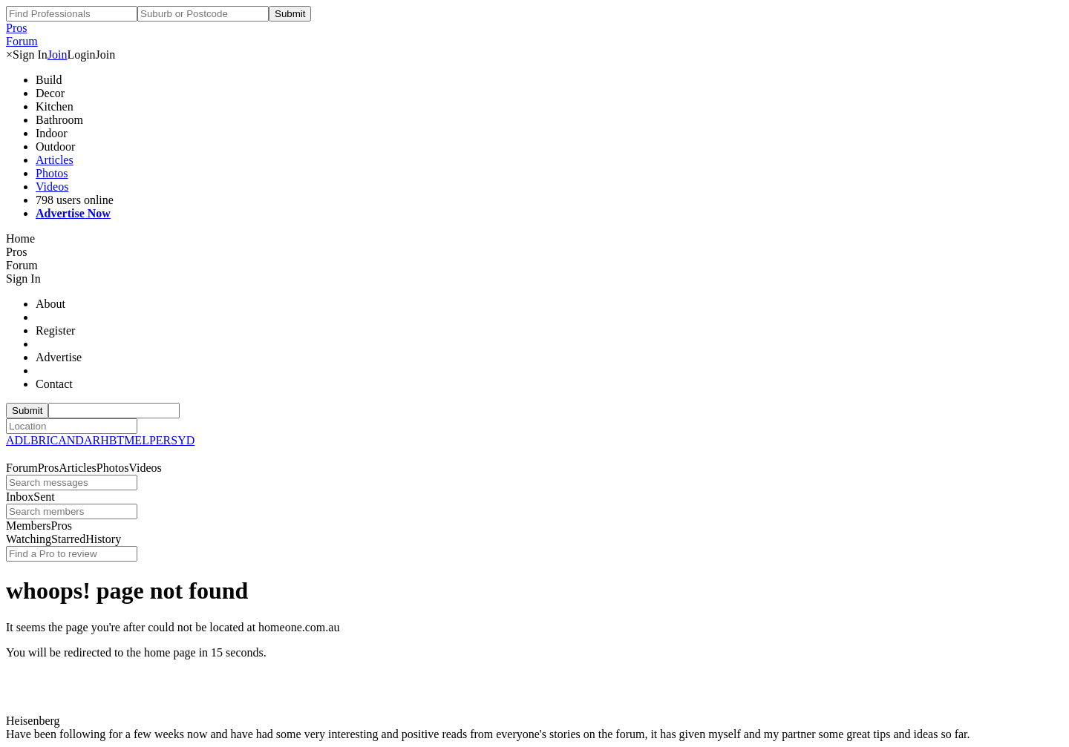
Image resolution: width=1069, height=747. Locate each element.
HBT (112, 440)
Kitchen (54, 106)
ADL (18, 440)
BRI (40, 440)
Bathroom (59, 119)
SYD (182, 440)
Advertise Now (73, 213)
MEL (136, 440)
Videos (52, 186)
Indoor (52, 133)
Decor (50, 93)
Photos (52, 173)
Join (58, 54)
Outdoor (55, 146)
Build (49, 79)
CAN (63, 440)
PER (160, 440)
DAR (87, 440)
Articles (54, 160)
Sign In (30, 54)
